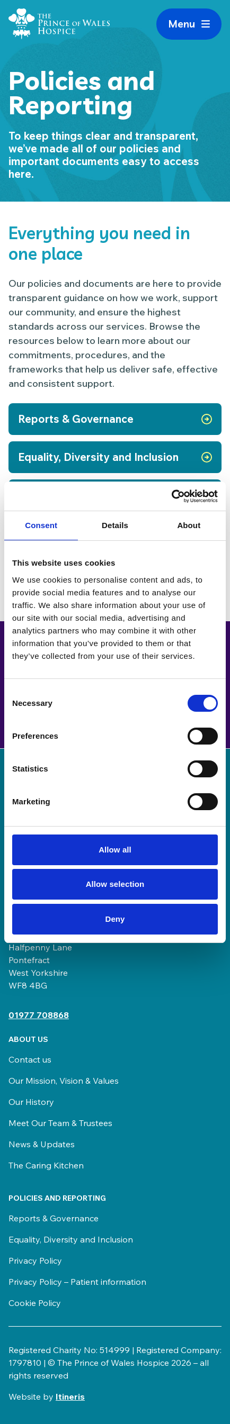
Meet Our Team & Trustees (60, 1123)
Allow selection (115, 883)
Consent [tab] (41, 525)
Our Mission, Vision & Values (63, 1080)
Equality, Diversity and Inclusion (70, 1239)
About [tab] (188, 525)
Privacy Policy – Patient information (77, 1281)
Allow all (115, 849)
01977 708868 (38, 1015)
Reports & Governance (53, 1218)
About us (28, 1039)
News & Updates (41, 1144)
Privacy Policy (35, 1260)
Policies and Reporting (57, 1198)
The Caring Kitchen (46, 1165)
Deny (115, 918)
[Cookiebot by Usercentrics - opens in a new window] (171, 496)
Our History (31, 1101)
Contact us (29, 1059)
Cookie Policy (34, 1303)
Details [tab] (115, 525)
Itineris (70, 1396)
